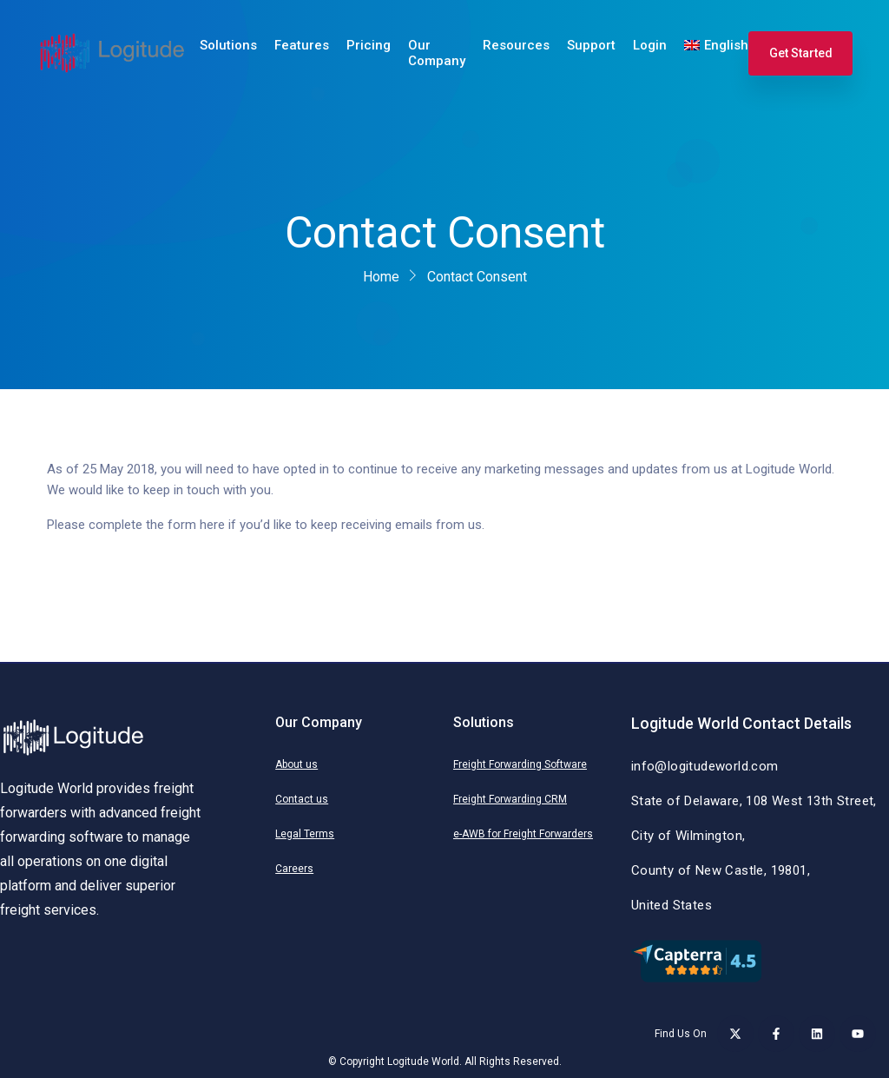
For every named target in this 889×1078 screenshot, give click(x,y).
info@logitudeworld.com (705, 766)
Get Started (800, 53)
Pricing (368, 45)
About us (296, 764)
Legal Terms (304, 834)
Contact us (301, 799)
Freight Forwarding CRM (510, 799)
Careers (294, 869)
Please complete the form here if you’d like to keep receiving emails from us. (265, 524)
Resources (516, 45)
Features (301, 45)
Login (650, 45)
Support (591, 45)
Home (381, 276)
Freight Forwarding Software (520, 764)
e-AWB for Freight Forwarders (523, 834)
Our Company (436, 53)
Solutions (228, 45)
